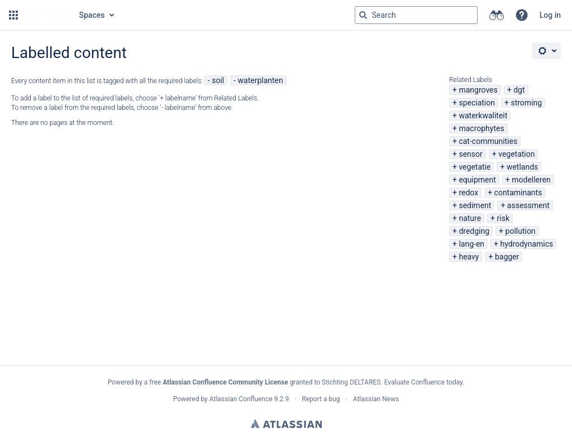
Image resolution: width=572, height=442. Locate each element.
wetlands (522, 166)
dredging (474, 231)
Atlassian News (376, 399)
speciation (477, 102)
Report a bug (321, 399)
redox (468, 192)
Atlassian (286, 423)
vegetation (516, 154)
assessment (528, 205)
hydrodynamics (526, 243)
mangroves (478, 89)
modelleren (531, 179)
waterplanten (260, 80)
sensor (470, 154)
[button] (13, 15)
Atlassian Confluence (241, 399)
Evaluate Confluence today (423, 382)
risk (503, 218)
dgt (519, 89)
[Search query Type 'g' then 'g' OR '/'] (416, 15)
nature (470, 218)
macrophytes (481, 128)
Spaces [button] (92, 15)
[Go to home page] (47, 15)
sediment (475, 205)
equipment (477, 179)
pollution (521, 231)
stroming (526, 102)
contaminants (518, 192)
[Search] (363, 15)
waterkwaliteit (483, 115)
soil (218, 80)
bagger (507, 256)
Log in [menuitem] (550, 15)
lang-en (471, 243)
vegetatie (474, 166)
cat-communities (488, 141)
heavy (469, 256)
